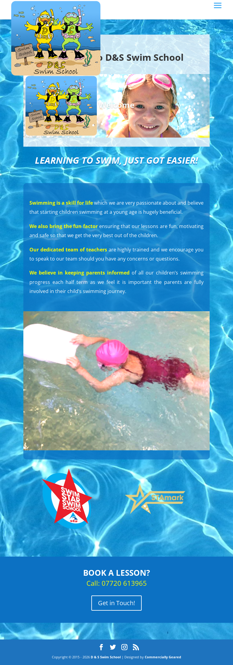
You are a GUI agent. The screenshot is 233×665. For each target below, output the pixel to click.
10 (140, 125)
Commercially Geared (163, 657)
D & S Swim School (106, 657)
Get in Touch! (116, 603)
